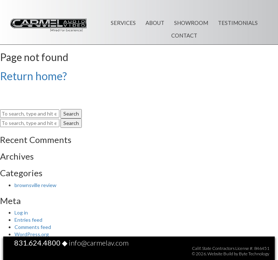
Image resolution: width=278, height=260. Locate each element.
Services (123, 23)
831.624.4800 (37, 242)
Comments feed (32, 227)
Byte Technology (254, 253)
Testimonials (238, 23)
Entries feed (28, 220)
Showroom (191, 23)
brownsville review (35, 185)
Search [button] (71, 113)
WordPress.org (31, 234)
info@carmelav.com (99, 242)
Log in (21, 212)
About (155, 23)
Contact (184, 35)
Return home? (33, 75)
